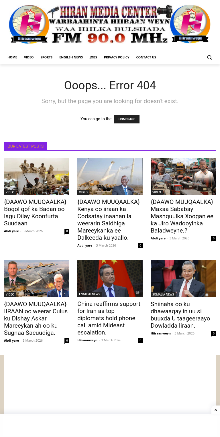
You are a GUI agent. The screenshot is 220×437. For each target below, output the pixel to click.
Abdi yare (11, 231)
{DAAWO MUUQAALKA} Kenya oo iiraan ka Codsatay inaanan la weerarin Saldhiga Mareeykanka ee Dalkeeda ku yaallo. (108, 219)
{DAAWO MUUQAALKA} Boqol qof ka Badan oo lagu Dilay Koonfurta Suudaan (35, 212)
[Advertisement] (110, 395)
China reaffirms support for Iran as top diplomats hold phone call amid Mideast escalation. (108, 318)
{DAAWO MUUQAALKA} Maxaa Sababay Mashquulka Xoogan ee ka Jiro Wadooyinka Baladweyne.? (182, 216)
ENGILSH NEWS (89, 294)
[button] (209, 57)
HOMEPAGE (127, 119)
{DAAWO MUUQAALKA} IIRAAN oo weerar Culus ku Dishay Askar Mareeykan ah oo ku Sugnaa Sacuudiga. (36, 318)
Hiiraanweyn (87, 340)
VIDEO (10, 192)
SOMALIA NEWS (163, 294)
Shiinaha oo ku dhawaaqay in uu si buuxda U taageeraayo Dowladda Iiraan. (180, 315)
